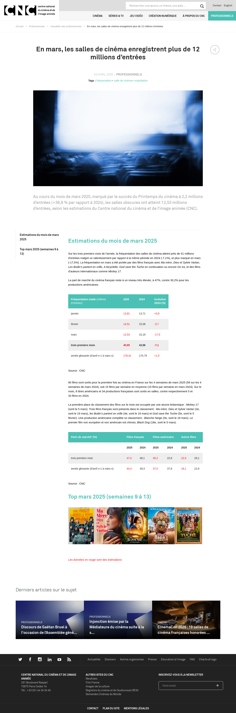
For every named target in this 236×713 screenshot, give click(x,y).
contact (92, 708)
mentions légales (136, 708)
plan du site (111, 708)
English (228, 5)
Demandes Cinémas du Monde (103, 694)
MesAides (91, 678)
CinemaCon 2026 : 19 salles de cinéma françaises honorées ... (184, 630)
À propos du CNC (194, 15)
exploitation (141, 80)
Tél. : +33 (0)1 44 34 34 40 (36, 690)
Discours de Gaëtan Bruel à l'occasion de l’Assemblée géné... (49, 630)
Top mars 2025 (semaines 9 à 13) (39, 251)
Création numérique (163, 15)
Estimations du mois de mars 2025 (39, 237)
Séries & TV (116, 15)
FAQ (192, 659)
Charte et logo (207, 659)
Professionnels (222, 15)
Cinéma (98, 15)
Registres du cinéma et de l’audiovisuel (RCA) (112, 690)
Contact (217, 5)
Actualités (94, 659)
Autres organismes (132, 659)
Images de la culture (98, 686)
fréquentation (104, 80)
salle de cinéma (123, 80)
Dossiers (110, 659)
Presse (152, 659)
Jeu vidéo (136, 15)
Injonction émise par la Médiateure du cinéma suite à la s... (116, 627)
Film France (93, 682)
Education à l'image (173, 659)
